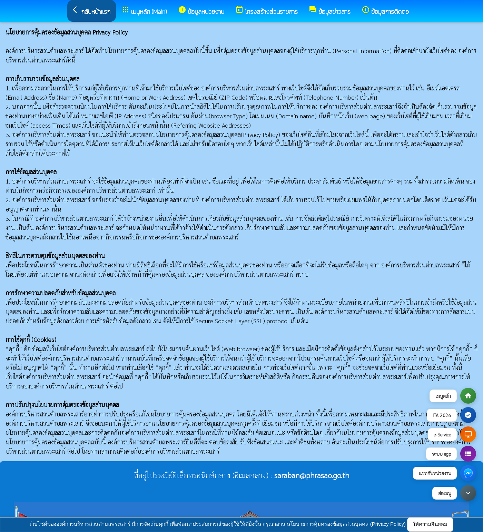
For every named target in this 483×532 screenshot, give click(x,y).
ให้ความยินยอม (430, 524)
